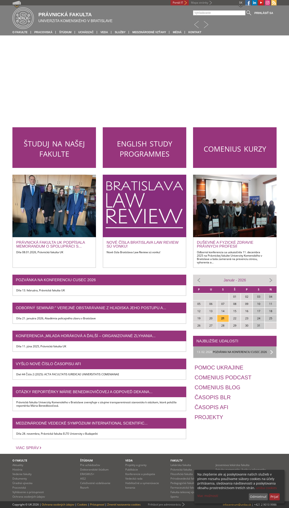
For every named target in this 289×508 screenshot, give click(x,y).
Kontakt (194, 32)
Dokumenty (19, 478)
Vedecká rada (133, 478)
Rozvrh (84, 487)
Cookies (82, 504)
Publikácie (131, 469)
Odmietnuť (258, 496)
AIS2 (83, 478)
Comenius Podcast (223, 377)
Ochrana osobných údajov (28, 497)
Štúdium (65, 32)
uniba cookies (266, 488)
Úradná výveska (22, 483)
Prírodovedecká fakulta (184, 478)
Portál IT (178, 3)
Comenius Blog (217, 387)
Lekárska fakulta (180, 465)
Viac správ (27, 448)
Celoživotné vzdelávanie (95, 483)
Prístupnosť (97, 504)
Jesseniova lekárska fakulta (232, 465)
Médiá (177, 32)
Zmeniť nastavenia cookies (124, 504)
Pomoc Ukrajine (219, 367)
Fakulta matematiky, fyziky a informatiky (241, 469)
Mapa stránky (199, 3)
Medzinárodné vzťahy (149, 32)
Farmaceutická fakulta (184, 487)
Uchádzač (86, 32)
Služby (120, 32)
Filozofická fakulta (181, 474)
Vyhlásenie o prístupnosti (28, 492)
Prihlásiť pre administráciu (164, 504)
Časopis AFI (211, 407)
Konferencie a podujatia (140, 474)
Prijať (274, 496)
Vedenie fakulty (22, 474)
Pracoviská (43, 32)
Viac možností (207, 496)
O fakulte (20, 32)
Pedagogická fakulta (183, 483)
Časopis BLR (213, 397)
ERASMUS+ (87, 474)
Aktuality (17, 465)
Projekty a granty (136, 465)
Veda (104, 32)
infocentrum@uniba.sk (237, 504)
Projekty (209, 417)
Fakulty (176, 460)
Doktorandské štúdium (94, 469)
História (17, 469)
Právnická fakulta (181, 469)
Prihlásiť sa (263, 13)
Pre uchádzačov (90, 465)
